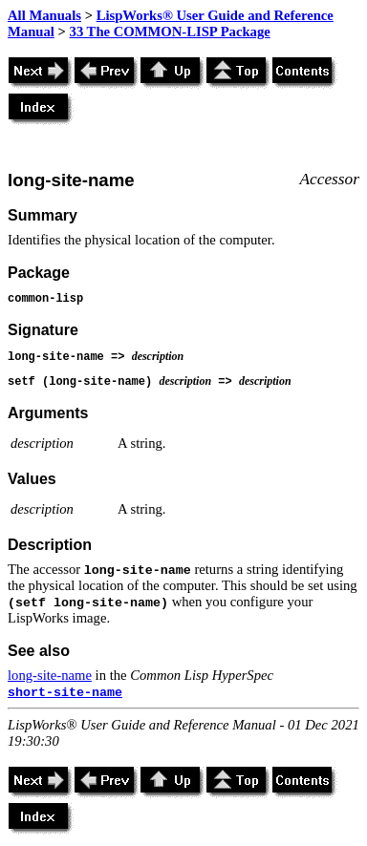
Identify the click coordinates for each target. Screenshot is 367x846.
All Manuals (44, 15)
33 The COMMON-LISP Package (170, 31)
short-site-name (65, 693)
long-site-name (50, 675)
